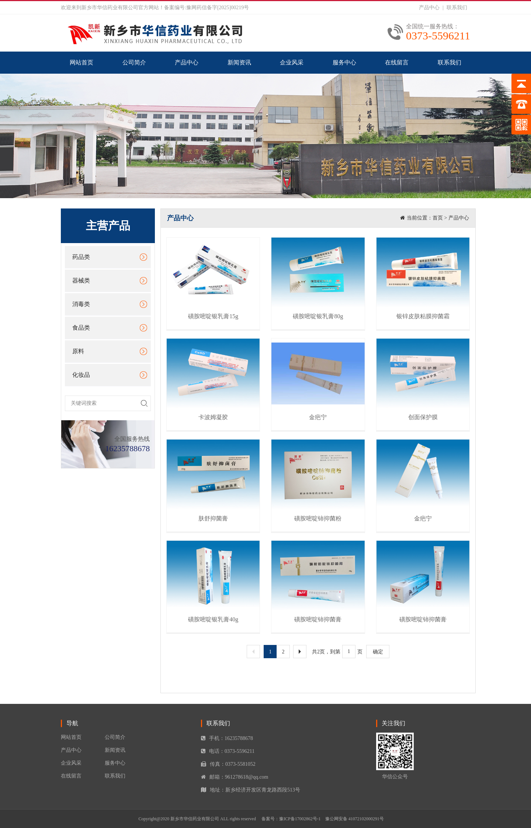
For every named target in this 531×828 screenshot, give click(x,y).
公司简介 (134, 62)
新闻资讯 (239, 62)
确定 (378, 652)
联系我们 (457, 7)
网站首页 (81, 62)
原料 (78, 351)
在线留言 (397, 62)
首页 (438, 218)
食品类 (81, 327)
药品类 (81, 257)
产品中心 (429, 7)
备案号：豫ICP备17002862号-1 (291, 818)
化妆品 (81, 375)
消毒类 (81, 304)
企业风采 (291, 62)
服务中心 (344, 62)
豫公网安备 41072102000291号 (354, 818)
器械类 (81, 280)
